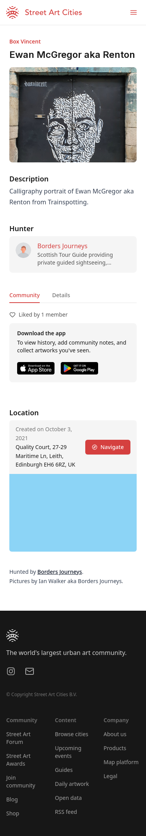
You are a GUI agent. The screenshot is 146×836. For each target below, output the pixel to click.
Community (24, 295)
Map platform (121, 762)
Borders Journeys (62, 246)
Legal (110, 776)
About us (115, 734)
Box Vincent (25, 41)
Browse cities (71, 734)
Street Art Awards (18, 759)
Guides (64, 769)
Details (61, 295)
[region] (73, 513)
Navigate (108, 447)
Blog (12, 799)
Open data (68, 797)
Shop (12, 813)
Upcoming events (68, 751)
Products (115, 748)
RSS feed (66, 811)
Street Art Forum (18, 737)
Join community (20, 781)
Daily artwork (72, 783)
